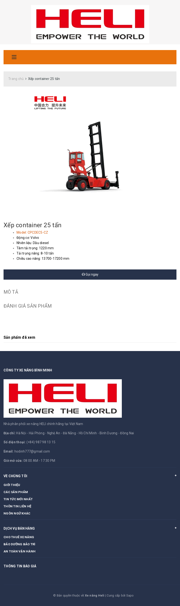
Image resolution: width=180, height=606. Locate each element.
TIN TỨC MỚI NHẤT (18, 499)
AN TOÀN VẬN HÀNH (19, 551)
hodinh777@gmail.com (32, 451)
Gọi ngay (90, 274)
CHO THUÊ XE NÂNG (19, 537)
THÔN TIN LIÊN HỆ (17, 506)
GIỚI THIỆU (12, 485)
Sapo (130, 595)
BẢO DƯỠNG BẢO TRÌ (19, 544)
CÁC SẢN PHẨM (16, 492)
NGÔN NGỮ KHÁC (17, 513)
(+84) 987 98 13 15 (41, 442)
